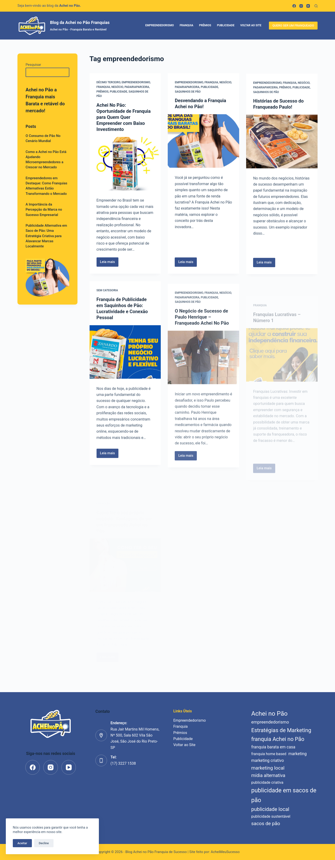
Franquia (186, 25)
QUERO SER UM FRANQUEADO (293, 25)
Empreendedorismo (159, 25)
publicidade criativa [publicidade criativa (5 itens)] (267, 782)
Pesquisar (33, 65)
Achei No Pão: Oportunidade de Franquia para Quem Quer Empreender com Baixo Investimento (124, 117)
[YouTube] (308, 6)
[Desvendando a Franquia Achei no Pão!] (203, 141)
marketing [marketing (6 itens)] (297, 753)
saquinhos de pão (188, 92)
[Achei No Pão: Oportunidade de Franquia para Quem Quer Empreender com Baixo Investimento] (125, 164)
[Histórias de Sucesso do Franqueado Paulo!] (282, 144)
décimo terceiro (108, 82)
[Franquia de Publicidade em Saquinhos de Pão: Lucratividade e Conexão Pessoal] (125, 355)
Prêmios (205, 25)
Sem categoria (107, 294)
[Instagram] (301, 6)
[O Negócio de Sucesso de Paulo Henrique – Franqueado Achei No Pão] (203, 375)
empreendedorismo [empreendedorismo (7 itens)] (270, 722)
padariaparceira (136, 87)
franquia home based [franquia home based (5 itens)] (268, 754)
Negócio (117, 87)
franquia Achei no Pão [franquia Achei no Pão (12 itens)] (277, 739)
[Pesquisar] (316, 5)
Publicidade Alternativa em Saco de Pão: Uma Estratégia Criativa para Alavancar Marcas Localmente (46, 235)
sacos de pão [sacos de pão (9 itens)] (265, 823)
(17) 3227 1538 (123, 763)
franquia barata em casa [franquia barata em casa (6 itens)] (273, 747)
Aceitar (22, 843)
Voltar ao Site (250, 25)
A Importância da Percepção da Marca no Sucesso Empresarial (44, 209)
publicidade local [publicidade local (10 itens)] (270, 809)
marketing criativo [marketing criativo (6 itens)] (267, 760)
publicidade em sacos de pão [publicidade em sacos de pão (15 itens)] (283, 795)
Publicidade (225, 25)
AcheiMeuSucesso (225, 852)
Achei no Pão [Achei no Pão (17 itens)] (269, 713)
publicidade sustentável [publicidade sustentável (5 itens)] (270, 816)
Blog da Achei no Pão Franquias (80, 22)
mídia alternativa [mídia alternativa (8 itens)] (268, 775)
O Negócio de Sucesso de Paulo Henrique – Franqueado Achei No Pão (202, 334)
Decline (44, 843)
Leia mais (109, 263)
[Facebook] (294, 6)
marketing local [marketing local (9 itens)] (268, 768)
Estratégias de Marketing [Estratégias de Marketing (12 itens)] (281, 730)
